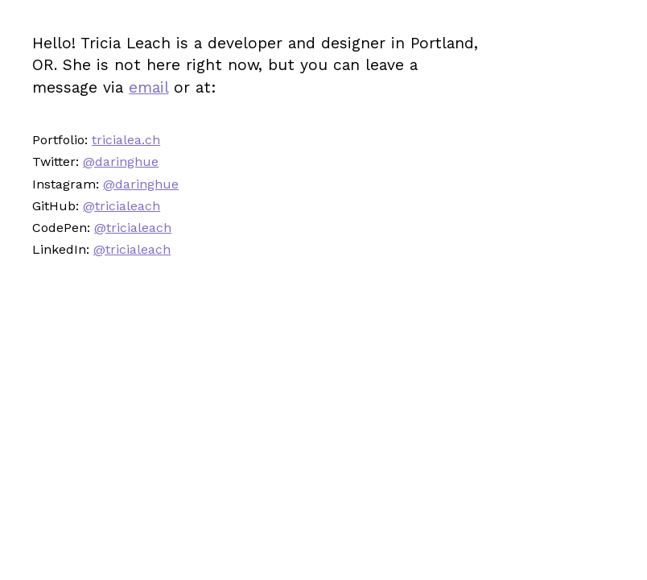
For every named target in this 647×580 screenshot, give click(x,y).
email (148, 87)
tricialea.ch (126, 139)
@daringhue (121, 161)
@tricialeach (121, 205)
